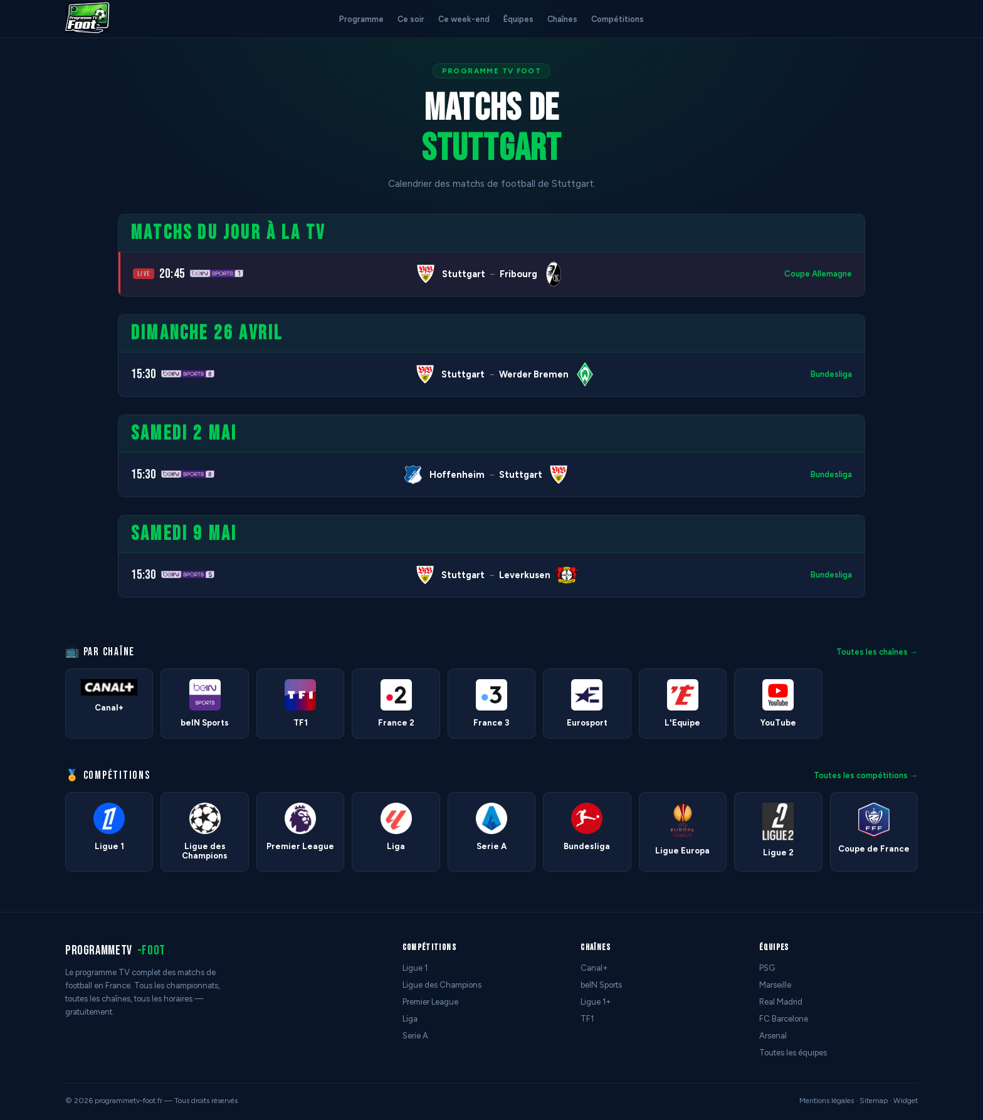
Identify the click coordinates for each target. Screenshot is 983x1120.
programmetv (115, 950)
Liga (410, 1018)
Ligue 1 (415, 968)
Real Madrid (780, 1001)
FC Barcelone (783, 1018)
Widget (905, 1100)
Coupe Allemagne (818, 273)
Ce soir (410, 19)
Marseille (775, 985)
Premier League (430, 1001)
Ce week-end (464, 19)
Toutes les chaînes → (877, 652)
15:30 (143, 374)
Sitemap (873, 1100)
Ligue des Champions (441, 985)
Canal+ (594, 968)
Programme (361, 19)
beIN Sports (601, 985)
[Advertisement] (53, 402)
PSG (767, 968)
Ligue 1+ (596, 1001)
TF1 (587, 1018)
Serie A (415, 1035)
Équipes (518, 19)
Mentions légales (826, 1100)
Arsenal (773, 1035)
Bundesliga (831, 374)
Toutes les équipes (793, 1052)
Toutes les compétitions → (866, 775)
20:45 (171, 274)
